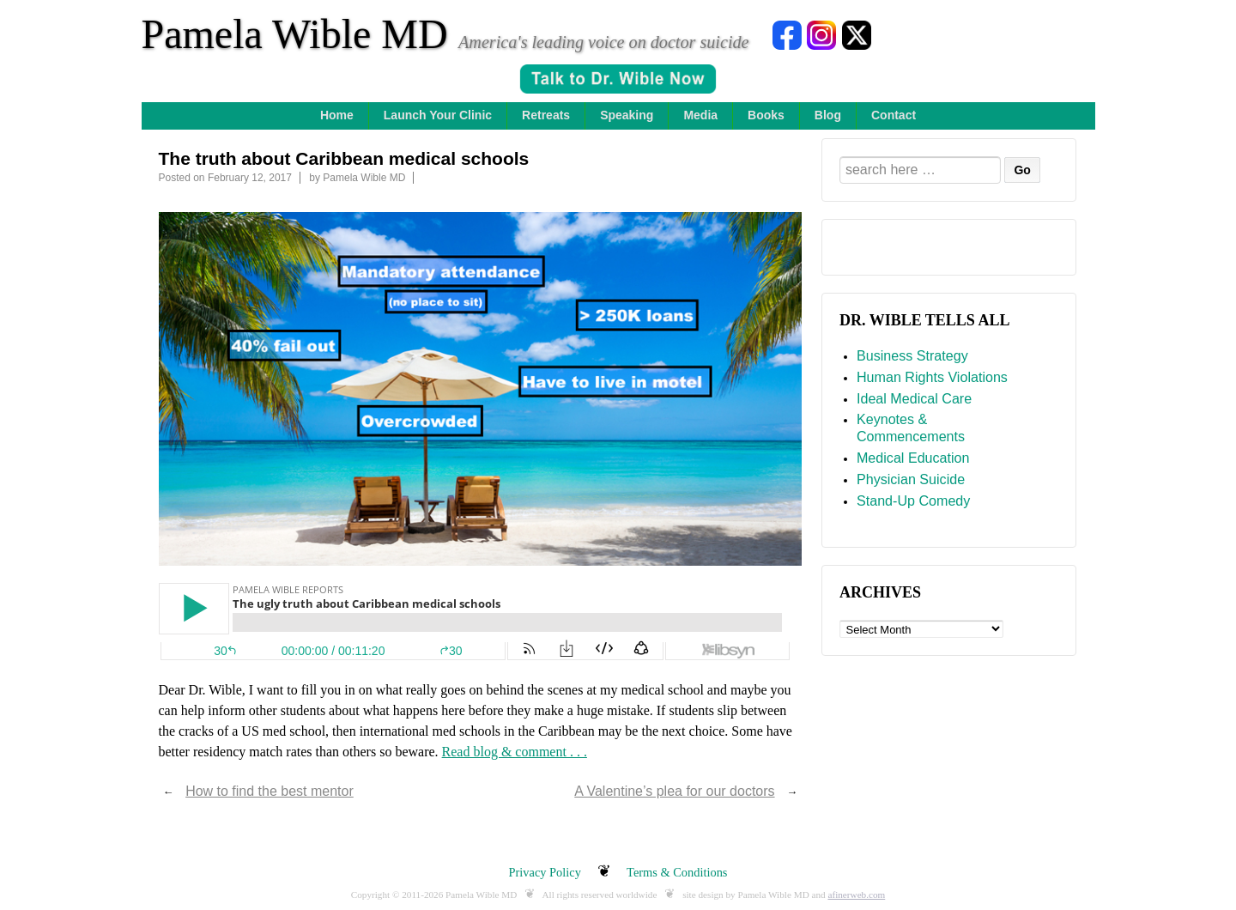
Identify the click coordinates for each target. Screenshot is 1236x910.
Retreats (546, 115)
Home (337, 115)
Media (700, 115)
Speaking (626, 115)
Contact (893, 115)
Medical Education (913, 457)
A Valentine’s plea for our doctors (674, 791)
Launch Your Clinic (438, 115)
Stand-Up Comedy (913, 500)
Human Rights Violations (932, 377)
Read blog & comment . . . (514, 751)
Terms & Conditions (677, 872)
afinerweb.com (856, 894)
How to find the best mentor (269, 791)
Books (766, 115)
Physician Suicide (911, 479)
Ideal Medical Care (914, 398)
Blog (828, 115)
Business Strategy (912, 355)
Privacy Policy (545, 872)
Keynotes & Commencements (911, 427)
